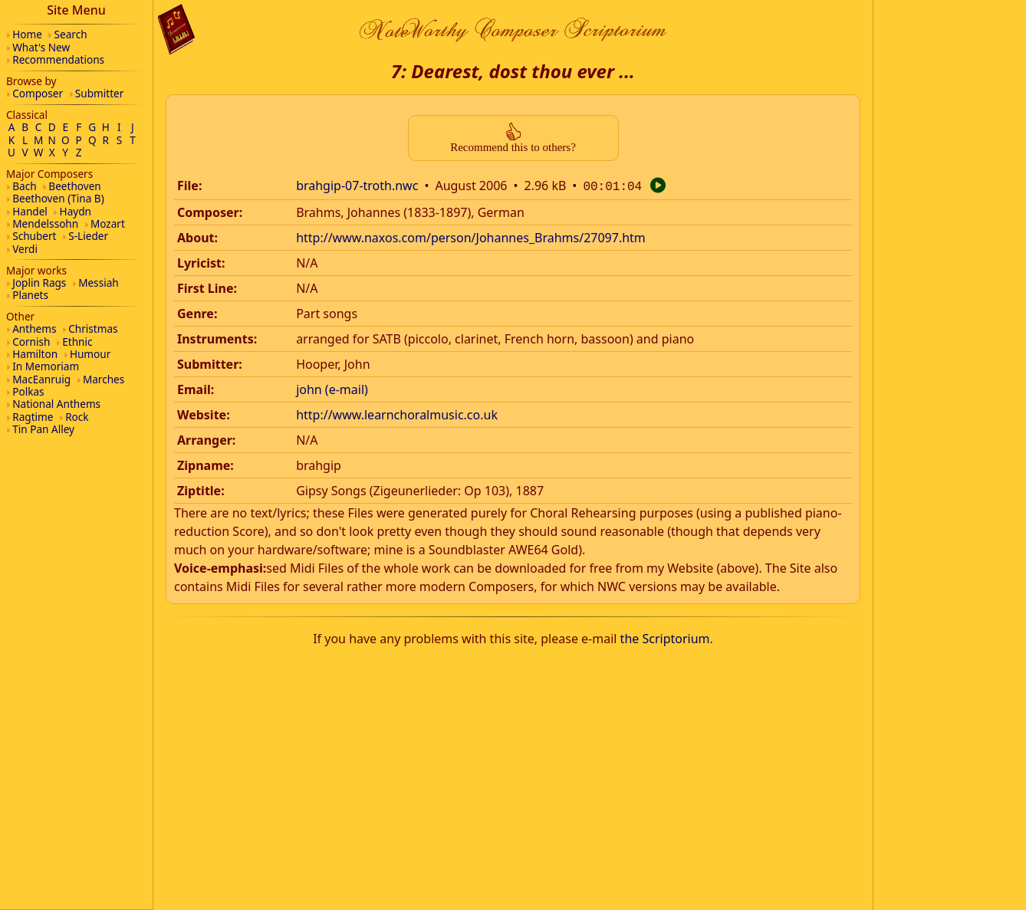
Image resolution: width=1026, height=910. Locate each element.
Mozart (107, 223)
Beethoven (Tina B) (58, 198)
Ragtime (32, 416)
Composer (37, 93)
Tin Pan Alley (43, 429)
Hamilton (35, 354)
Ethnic (77, 341)
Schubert (34, 235)
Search (70, 34)
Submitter (99, 93)
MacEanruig (41, 379)
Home (27, 34)
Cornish (31, 341)
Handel (30, 211)
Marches (103, 379)
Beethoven (74, 186)
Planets (30, 294)
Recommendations (58, 59)
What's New (41, 47)
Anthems (34, 328)
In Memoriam (45, 366)
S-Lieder (88, 235)
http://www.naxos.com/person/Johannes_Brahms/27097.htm (471, 236)
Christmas (92, 328)
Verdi (25, 248)
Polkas (28, 391)
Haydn (75, 211)
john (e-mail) (332, 387)
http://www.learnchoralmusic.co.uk (397, 413)
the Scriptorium (665, 637)
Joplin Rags (39, 282)
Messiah (98, 282)
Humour (90, 354)
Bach (24, 186)
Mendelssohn (45, 223)
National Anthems (56, 403)
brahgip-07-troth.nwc (357, 185)
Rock (76, 416)
